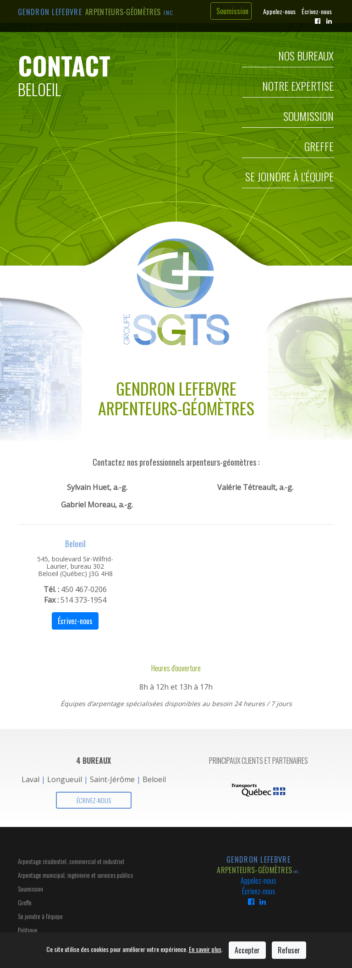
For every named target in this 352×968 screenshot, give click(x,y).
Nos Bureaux (306, 57)
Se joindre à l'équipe (289, 178)
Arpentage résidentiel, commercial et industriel (71, 861)
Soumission (232, 10)
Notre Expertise (298, 87)
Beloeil (154, 779)
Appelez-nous (279, 11)
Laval (30, 779)
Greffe (319, 147)
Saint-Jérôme (112, 779)
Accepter (247, 950)
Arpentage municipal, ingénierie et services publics (75, 875)
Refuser (289, 950)
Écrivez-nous (317, 11)
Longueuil (64, 779)
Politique (28, 930)
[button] (194, 790)
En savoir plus (205, 949)
